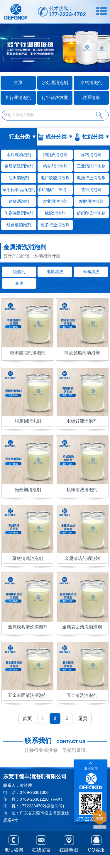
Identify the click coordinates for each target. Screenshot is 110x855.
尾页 (82, 718)
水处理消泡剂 (55, 82)
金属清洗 (91, 271)
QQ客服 (96, 842)
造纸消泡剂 (91, 189)
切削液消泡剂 (55, 154)
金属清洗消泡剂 (18, 166)
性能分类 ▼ (96, 137)
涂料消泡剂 (91, 82)
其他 (19, 283)
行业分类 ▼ (23, 137)
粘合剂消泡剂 (55, 166)
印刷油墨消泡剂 (18, 213)
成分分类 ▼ (59, 137)
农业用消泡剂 (55, 201)
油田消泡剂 (19, 177)
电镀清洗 (55, 271)
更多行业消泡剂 (55, 224)
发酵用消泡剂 (91, 201)
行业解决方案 (55, 97)
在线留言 (41, 842)
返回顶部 (99, 819)
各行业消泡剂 (18, 97)
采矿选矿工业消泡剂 (55, 189)
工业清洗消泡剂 (91, 166)
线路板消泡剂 (18, 224)
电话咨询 (13, 842)
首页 (27, 718)
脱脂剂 (19, 271)
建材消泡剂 (19, 201)
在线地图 (68, 843)
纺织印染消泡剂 (91, 213)
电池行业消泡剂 (91, 177)
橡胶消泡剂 (55, 213)
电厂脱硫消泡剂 (55, 177)
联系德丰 (91, 97)
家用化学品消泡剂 (18, 189)
